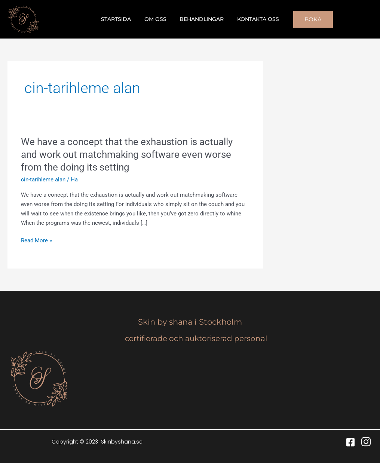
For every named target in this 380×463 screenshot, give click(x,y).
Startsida (120, 19)
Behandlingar (200, 19)
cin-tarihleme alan (43, 179)
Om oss (157, 19)
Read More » (36, 240)
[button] (307, 19)
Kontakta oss (254, 19)
